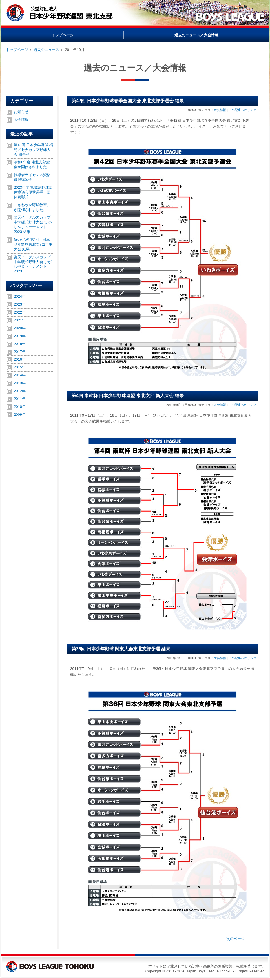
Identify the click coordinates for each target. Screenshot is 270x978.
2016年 (20, 359)
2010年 (20, 406)
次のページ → (237, 939)
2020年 (20, 328)
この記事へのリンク (242, 110)
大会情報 (220, 110)
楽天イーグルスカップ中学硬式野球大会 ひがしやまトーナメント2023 (33, 264)
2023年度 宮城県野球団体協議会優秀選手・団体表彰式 (33, 192)
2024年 (20, 296)
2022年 (20, 312)
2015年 (20, 367)
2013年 (20, 383)
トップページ (17, 50)
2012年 (20, 391)
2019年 (20, 336)
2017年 (20, 352)
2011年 (20, 399)
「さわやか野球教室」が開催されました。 (32, 207)
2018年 (20, 344)
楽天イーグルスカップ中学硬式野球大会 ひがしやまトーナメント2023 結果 (33, 224)
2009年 (20, 414)
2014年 (20, 375)
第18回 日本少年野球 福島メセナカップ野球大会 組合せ (33, 150)
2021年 (20, 320)
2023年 (20, 304)
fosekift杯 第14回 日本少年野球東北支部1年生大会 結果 (33, 244)
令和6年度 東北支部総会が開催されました (32, 164)
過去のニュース (46, 50)
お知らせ (21, 112)
